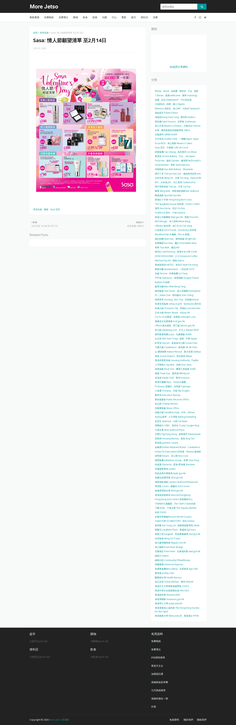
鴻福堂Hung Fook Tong (167, 117)
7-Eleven (159, 95)
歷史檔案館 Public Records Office (172, 399)
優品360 (175, 247)
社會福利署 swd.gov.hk (188, 551)
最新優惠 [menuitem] (34, 17)
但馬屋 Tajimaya (182, 386)
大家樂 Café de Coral (177, 147)
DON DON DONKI (164, 256)
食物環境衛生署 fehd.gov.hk (169, 490)
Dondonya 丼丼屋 (187, 230)
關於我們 (188, 719)
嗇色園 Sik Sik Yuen (187, 347)
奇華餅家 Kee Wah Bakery (168, 169)
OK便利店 (160, 104)
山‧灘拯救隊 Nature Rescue (168, 351)
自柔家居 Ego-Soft (189, 568)
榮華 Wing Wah (162, 191)
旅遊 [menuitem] (94, 17)
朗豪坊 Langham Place (166, 529)
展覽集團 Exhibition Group (168, 460)
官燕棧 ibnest (192, 299)
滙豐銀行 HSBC (162, 425)
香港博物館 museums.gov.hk (169, 599)
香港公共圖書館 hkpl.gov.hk (169, 217)
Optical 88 (195, 177)
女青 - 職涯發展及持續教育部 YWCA (172, 130)
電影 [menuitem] (123, 17)
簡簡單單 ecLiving (164, 299)
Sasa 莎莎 (55, 209)
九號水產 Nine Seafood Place (170, 429)
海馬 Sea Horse (163, 208)
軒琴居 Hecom (162, 343)
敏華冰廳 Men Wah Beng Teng (170, 286)
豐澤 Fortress (182, 377)
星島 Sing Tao (188, 438)
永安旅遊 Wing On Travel (167, 538)
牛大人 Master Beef (189, 329)
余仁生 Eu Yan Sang (182, 225)
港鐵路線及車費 (159, 682)
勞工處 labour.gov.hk (184, 325)
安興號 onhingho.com (184, 316)
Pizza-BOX (160, 143)
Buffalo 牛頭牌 (162, 282)
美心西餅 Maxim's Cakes (179, 143)
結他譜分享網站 (179, 66)
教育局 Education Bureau (168, 395)
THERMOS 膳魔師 (163, 503)
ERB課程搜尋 (158, 657)
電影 (196, 91)
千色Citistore (178, 212)
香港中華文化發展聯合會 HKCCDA (172, 590)
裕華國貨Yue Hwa (164, 243)
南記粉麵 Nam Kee (164, 238)
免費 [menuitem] (155, 17)
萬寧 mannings (189, 95)
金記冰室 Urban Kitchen (167, 581)
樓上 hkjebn (179, 104)
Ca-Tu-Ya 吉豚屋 (163, 316)
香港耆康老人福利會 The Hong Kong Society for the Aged (177, 609)
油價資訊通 (157, 673)
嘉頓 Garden (172, 160)
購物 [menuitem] (75, 17)
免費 (157, 99)
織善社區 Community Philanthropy (172, 560)
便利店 (182, 91)
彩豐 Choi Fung (191, 460)
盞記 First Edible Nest (185, 243)
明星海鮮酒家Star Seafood (185, 191)
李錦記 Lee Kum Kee (190, 308)
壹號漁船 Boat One (164, 369)
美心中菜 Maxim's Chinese (168, 125)
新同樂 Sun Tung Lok (165, 525)
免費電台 (156, 649)
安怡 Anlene (188, 521)
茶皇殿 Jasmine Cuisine (166, 442)
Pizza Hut (159, 160)
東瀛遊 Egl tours (188, 529)
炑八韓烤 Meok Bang (179, 221)
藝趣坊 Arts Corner (180, 486)
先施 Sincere (161, 273)
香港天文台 (157, 665)
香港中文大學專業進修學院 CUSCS (172, 586)
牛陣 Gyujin (191, 338)
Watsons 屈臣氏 (163, 108)
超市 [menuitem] (133, 17)
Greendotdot (162, 164)
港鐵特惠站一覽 (159, 698)
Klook (166, 91)
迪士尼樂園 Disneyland (188, 290)
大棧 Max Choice (191, 125)
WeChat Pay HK (163, 260)
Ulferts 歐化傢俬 (163, 325)
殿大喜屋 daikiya (192, 351)
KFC (157, 182)
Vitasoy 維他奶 (193, 451)
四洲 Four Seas (183, 364)
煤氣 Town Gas (162, 373)
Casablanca (194, 447)
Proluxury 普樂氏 (163, 386)
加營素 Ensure (162, 455)
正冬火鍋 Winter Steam (166, 312)
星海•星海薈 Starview (184, 464)
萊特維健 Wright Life (186, 238)
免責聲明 (174, 719)
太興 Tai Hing (181, 177)
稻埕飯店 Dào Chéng (182, 295)
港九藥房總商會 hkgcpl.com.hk (170, 542)
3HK (183, 412)
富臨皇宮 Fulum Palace (166, 112)
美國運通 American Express (169, 564)
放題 (181, 338)
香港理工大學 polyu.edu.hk (168, 603)
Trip (190, 91)
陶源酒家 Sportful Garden (168, 195)
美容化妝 (44, 32)
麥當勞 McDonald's (191, 160)
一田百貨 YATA (186, 269)
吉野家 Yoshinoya (187, 121)
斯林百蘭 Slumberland (166, 269)
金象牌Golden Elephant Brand (170, 447)
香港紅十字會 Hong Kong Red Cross (173, 199)
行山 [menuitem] (114, 17)
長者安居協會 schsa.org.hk (168, 303)
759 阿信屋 (186, 99)
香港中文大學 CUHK (187, 251)
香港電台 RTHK (191, 615)
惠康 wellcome (172, 95)
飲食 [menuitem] (85, 17)
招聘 (168, 104)
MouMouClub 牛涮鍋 (165, 234)
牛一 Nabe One (163, 295)
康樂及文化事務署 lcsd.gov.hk (170, 321)
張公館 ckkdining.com (166, 329)
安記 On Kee (178, 208)
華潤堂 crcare (162, 486)
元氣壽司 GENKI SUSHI (166, 134)
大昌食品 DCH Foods (165, 230)
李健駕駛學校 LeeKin (165, 468)
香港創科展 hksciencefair (167, 594)
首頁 (35, 32)
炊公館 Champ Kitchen (166, 403)
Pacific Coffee (192, 204)
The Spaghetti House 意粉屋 (169, 204)
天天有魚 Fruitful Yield (166, 138)
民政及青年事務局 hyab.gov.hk (170, 473)
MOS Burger (161, 221)
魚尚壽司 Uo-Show (187, 152)
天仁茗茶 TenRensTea (184, 182)
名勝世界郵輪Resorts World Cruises (173, 516)
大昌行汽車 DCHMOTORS (168, 521)
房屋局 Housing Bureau (167, 438)
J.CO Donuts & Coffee (186, 256)
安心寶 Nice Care (179, 455)
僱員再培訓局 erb (192, 173)
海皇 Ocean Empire (165, 356)
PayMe (195, 360)
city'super (190, 156)
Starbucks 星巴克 (192, 303)
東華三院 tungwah (164, 534)
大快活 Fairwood (190, 108)
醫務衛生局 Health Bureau (168, 577)
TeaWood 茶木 (162, 212)
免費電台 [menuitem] (63, 17)
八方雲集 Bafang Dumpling (182, 416)
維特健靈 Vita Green (165, 290)
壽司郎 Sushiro (188, 117)
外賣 (153, 706)
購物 (46, 209)
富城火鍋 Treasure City (166, 308)
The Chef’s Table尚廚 (185, 503)
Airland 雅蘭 (179, 382)
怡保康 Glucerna (163, 464)
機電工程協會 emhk (186, 369)
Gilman (191, 412)
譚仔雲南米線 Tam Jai (165, 186)
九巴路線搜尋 (158, 690)
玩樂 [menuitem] (104, 17)
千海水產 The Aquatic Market (181, 507)
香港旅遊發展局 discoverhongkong (172, 495)
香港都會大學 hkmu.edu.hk (168, 615)
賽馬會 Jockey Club (164, 573)
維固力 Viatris (162, 555)
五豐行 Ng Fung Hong (166, 434)
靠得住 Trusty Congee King (185, 425)
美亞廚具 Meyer (184, 356)
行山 (181, 156)
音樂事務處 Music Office (167, 408)
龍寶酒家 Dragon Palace (186, 277)
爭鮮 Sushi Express (180, 164)
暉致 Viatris (178, 260)
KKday (158, 91)
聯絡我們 (201, 719)
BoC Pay (178, 299)
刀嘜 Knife (160, 507)
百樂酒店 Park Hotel (165, 551)
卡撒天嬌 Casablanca (165, 347)
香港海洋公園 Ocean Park (184, 343)
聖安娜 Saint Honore (165, 121)
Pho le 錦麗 (183, 234)
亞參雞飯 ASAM (183, 334)
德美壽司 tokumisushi (190, 434)
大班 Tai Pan (184, 186)
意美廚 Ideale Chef (164, 377)
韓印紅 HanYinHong (165, 251)
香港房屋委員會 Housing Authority (172, 360)
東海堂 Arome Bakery (166, 156)
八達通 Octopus (163, 390)
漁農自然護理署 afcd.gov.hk (169, 477)
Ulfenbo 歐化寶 (163, 225)
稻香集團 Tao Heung (165, 152)
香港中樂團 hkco (163, 382)
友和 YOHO (160, 512)
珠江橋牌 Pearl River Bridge (169, 547)
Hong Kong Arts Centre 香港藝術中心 (174, 499)
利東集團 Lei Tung (178, 273)
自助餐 (174, 91)
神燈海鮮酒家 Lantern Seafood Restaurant (176, 482)
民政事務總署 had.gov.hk (187, 534)
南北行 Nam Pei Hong (187, 264)
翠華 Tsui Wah (162, 247)
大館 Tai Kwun (180, 421)
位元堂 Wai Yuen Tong (166, 338)
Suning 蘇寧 (161, 416)
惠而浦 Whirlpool (181, 373)
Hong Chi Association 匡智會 (169, 451)
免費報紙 (156, 641)
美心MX (177, 108)
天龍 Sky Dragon (181, 390)
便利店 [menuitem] (144, 17)
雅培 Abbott (187, 581)
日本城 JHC (166, 182)
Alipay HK (185, 312)
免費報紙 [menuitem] (49, 17)
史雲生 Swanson (163, 421)
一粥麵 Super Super (189, 138)
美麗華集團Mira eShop (166, 568)
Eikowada (188, 169)
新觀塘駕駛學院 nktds (188, 525)
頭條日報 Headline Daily (167, 412)
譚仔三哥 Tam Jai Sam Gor (168, 173)
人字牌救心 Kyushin (164, 364)
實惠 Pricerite (191, 217)
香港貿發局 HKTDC (164, 264)
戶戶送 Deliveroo (163, 277)
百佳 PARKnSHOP (170, 99)
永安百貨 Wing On (164, 177)
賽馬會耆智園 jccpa (164, 334)
